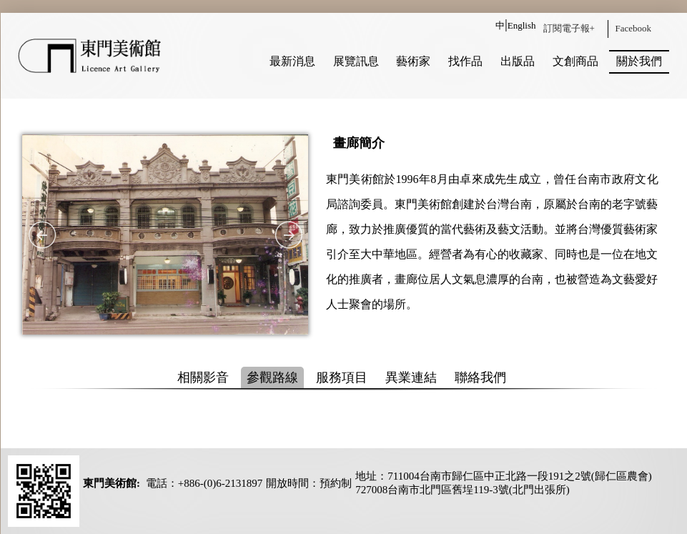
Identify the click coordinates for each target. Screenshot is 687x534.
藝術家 (413, 61)
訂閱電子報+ (569, 28)
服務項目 (341, 377)
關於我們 (639, 61)
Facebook (634, 28)
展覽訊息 (356, 61)
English (522, 25)
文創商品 (575, 61)
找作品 (465, 61)
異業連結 (411, 377)
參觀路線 (272, 377)
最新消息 (292, 61)
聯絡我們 (480, 377)
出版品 (517, 61)
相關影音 (203, 377)
